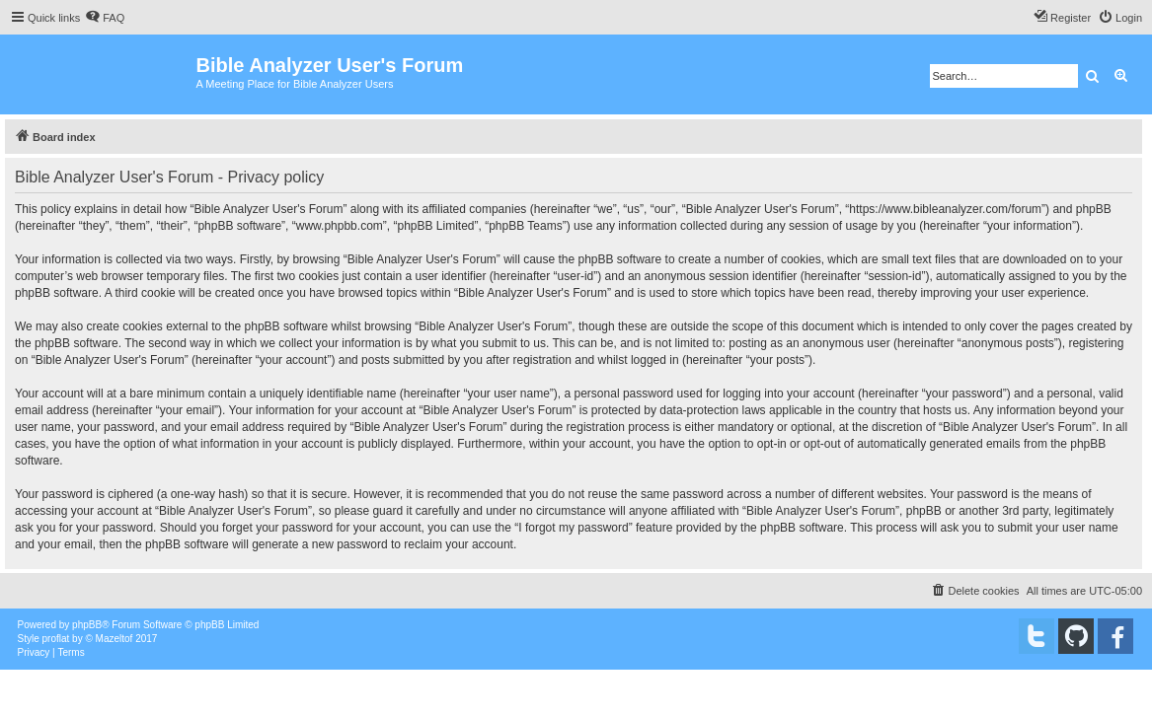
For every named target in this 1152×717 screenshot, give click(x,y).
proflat (56, 638)
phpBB (87, 624)
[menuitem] (104, 18)
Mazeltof (114, 638)
